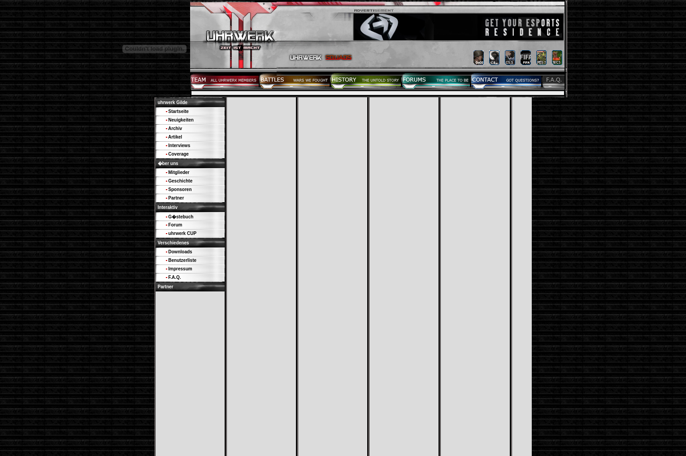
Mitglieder (178, 172)
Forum (175, 224)
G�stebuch (180, 216)
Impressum (180, 268)
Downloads (180, 251)
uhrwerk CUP (182, 233)
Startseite (178, 111)
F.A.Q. (174, 277)
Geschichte (180, 180)
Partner (176, 197)
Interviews (179, 145)
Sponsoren (179, 189)
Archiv (175, 128)
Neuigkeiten (181, 119)
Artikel (175, 137)
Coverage (178, 154)
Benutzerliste (182, 260)
